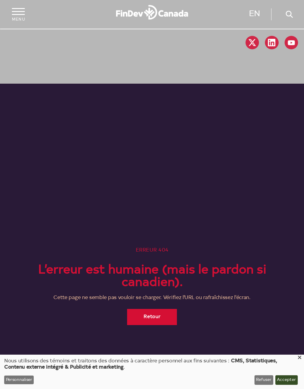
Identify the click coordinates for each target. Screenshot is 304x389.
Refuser (263, 380)
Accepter (286, 380)
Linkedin (271, 42)
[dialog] (152, 372)
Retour (152, 316)
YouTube (291, 42)
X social (252, 42)
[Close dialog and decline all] (299, 358)
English (254, 15)
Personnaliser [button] (19, 380)
